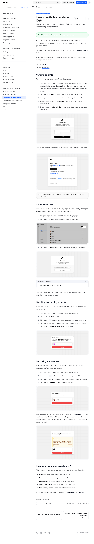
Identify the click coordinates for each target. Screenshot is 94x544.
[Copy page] (79, 18)
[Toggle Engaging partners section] (14, 36)
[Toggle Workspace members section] (14, 94)
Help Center (23, 7)
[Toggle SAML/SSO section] (14, 106)
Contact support (68, 2)
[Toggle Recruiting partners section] (14, 30)
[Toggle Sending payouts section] (14, 33)
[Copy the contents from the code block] (86, 281)
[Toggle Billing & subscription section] (14, 103)
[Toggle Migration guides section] (14, 42)
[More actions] (86, 18)
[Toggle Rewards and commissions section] (14, 27)
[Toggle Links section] (14, 70)
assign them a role (76, 98)
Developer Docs (9, 7)
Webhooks (47, 7)
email (44, 64)
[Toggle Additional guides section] (14, 79)
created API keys (79, 414)
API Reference (35, 7)
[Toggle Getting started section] (14, 24)
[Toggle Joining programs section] (14, 55)
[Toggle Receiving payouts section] (14, 58)
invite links (45, 67)
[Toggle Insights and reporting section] (14, 39)
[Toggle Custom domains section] (14, 76)
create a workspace (79, 50)
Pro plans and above (67, 35)
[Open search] (47, 2)
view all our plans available (74, 492)
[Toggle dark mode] (89, 2)
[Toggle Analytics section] (14, 73)
